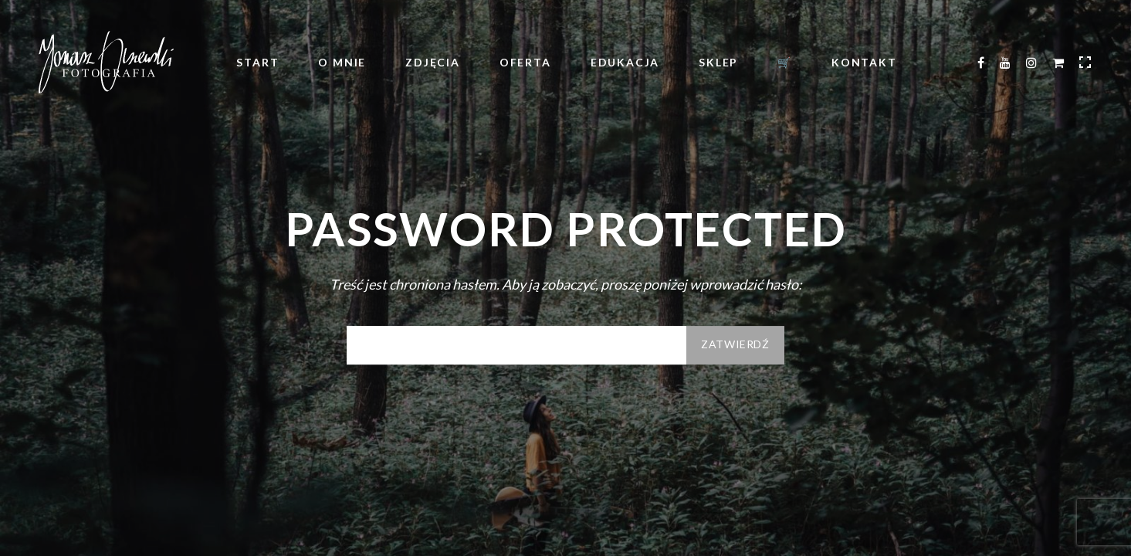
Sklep (718, 62)
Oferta (525, 62)
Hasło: (516, 345)
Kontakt (864, 62)
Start (257, 62)
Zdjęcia (432, 62)
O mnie (342, 62)
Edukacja (625, 62)
